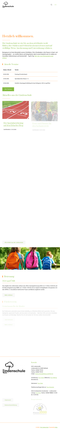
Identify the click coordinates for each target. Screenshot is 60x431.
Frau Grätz (40, 384)
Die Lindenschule (44, 427)
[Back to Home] (8, 5)
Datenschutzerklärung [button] (11, 405)
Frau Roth (38, 393)
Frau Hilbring (53, 378)
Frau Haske (41, 378)
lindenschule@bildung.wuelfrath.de (44, 374)
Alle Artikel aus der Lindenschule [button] (14, 242)
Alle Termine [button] (8, 89)
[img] (15, 111)
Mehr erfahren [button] (8, 295)
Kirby (56, 427)
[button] (51, 4)
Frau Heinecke (50, 387)
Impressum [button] (8, 400)
